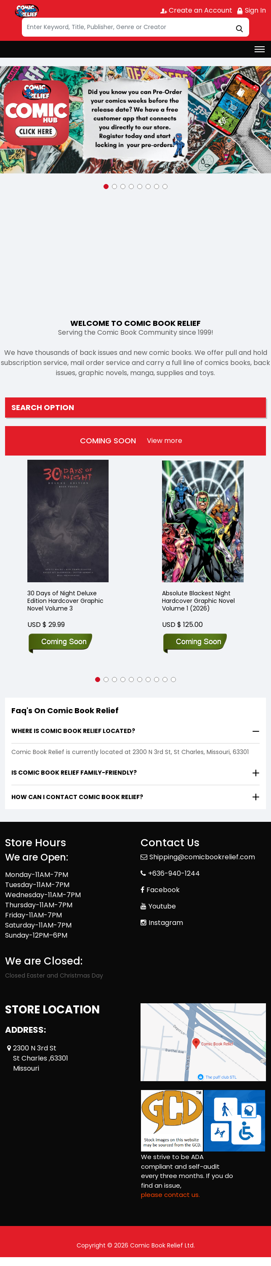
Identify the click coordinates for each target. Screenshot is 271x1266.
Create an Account (196, 10)
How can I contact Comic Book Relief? (77, 797)
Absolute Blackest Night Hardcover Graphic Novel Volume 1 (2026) (198, 601)
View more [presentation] (164, 440)
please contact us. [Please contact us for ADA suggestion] (170, 1194)
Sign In (251, 10)
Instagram (166, 923)
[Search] (135, 27)
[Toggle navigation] (260, 49)
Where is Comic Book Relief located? (73, 731)
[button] (106, 186)
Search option (42, 407)
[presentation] (164, 440)
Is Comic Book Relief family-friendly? (74, 772)
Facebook (163, 890)
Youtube (162, 906)
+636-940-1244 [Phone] (174, 873)
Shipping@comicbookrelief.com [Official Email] (202, 857)
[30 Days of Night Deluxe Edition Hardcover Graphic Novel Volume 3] (68, 521)
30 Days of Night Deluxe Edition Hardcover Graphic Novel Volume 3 (65, 601)
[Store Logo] (26, 11)
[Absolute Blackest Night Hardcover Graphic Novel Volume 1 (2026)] (203, 521)
